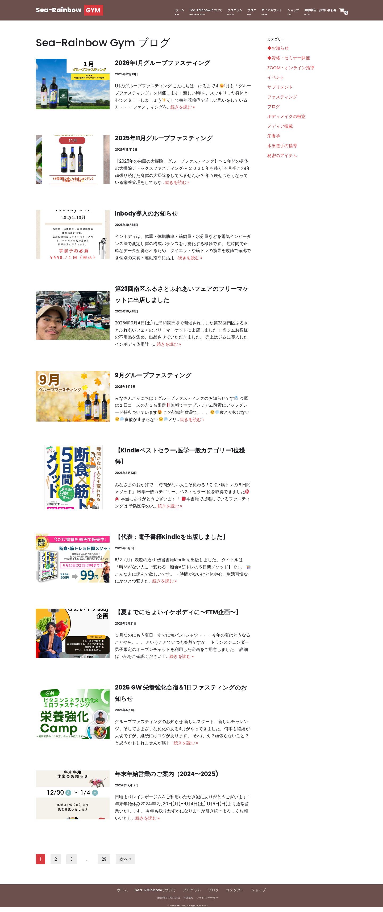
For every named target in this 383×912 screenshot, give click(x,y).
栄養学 (273, 137)
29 (104, 863)
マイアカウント (267, 10)
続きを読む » (182, 108)
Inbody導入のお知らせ (146, 214)
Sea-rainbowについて (197, 10)
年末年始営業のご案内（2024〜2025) (166, 778)
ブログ (245, 10)
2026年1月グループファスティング (163, 63)
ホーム (170, 10)
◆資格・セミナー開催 (288, 58)
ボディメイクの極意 (286, 118)
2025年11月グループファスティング (164, 138)
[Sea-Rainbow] (69, 10)
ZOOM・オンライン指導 (290, 68)
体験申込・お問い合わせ (318, 10)
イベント (275, 78)
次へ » (125, 863)
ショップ (289, 10)
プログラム (227, 10)
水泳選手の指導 (282, 147)
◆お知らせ (278, 49)
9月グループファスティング (153, 377)
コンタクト (235, 895)
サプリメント (280, 88)
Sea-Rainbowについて (155, 895)
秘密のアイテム (282, 157)
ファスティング (282, 98)
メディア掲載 (280, 128)
